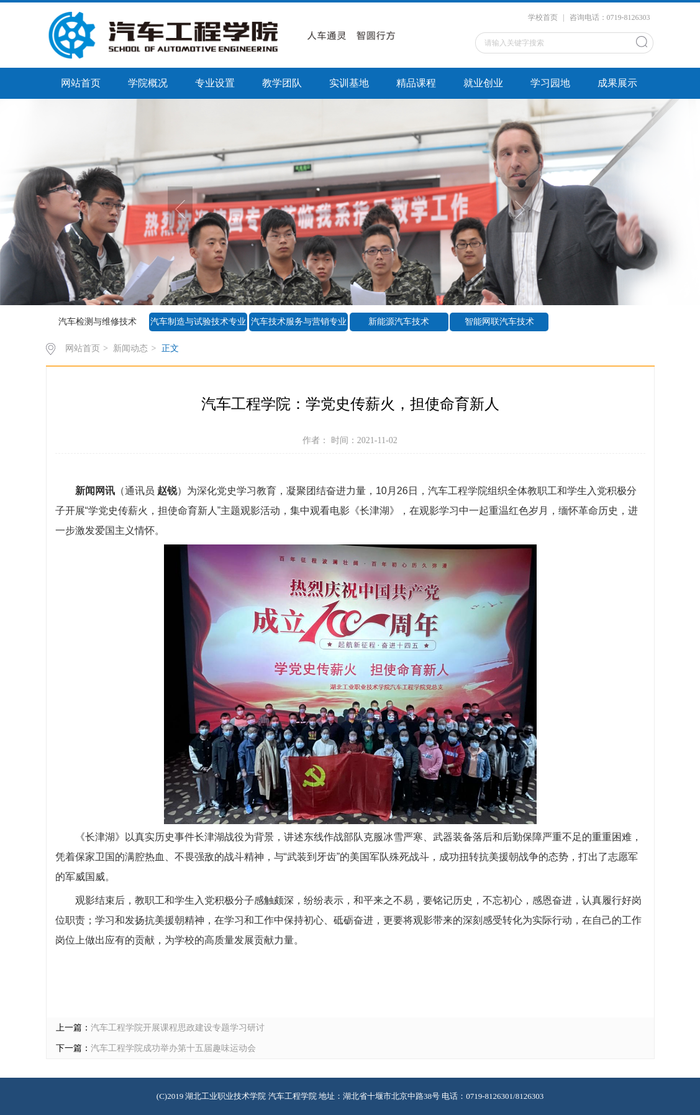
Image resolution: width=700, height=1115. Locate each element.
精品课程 (416, 83)
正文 (170, 348)
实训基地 (349, 83)
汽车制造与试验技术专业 (198, 321)
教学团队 (282, 83)
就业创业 (483, 83)
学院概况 (148, 83)
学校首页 (543, 17)
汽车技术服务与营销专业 (299, 321)
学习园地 (550, 83)
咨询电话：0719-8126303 (610, 17)
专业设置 (215, 83)
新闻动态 (130, 348)
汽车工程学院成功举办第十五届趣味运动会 (173, 1048)
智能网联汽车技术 (499, 321)
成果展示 (617, 83)
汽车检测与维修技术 (97, 321)
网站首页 (81, 83)
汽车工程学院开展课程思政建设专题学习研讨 (178, 1027)
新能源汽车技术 (398, 321)
